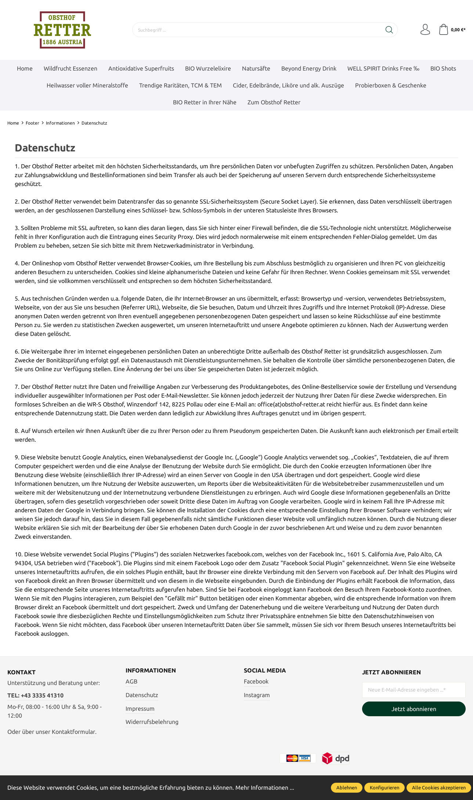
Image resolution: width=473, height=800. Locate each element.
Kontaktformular (73, 731)
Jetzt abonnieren (413, 709)
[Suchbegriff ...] (257, 29)
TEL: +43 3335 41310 (35, 695)
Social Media (265, 671)
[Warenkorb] (452, 30)
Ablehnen (346, 787)
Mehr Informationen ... (264, 787)
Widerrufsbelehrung (152, 721)
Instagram (257, 695)
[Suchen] (389, 29)
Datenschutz (142, 695)
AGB (131, 681)
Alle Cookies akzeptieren (439, 787)
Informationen (151, 671)
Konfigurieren (384, 787)
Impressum (140, 708)
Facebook (256, 681)
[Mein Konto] (425, 30)
